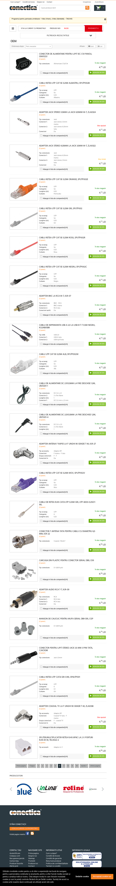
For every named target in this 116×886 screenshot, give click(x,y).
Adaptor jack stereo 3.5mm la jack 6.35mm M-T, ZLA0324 (67, 112)
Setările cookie (82, 876)
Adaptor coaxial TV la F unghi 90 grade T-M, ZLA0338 (66, 706)
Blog (66, 28)
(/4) (55, 73)
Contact (49, 2)
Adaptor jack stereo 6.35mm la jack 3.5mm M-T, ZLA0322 (67, 146)
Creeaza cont (15, 856)
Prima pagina (21, 766)
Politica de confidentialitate (57, 863)
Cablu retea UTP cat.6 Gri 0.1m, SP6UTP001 (59, 677)
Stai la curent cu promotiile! (33, 28)
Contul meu (14, 861)
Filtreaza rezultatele (58, 35)
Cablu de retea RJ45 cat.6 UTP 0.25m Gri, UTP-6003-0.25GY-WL (67, 503)
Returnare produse (53, 861)
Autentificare (15, 853)
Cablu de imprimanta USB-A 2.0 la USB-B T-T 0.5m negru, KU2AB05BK (67, 326)
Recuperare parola (17, 858)
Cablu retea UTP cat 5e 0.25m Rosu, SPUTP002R (62, 237)
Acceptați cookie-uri (102, 876)
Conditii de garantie (54, 858)
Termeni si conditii (53, 866)
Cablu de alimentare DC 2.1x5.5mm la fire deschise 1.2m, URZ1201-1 (67, 385)
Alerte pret (14, 866)
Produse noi (55, 28)
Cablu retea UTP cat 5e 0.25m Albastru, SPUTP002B (64, 83)
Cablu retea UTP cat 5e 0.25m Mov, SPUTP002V (62, 473)
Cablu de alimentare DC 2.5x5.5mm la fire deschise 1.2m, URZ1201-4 (67, 416)
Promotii (93, 28)
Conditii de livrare (29, 2)
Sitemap (31, 858)
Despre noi (40, 2)
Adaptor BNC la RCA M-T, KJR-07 (55, 296)
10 (77, 766)
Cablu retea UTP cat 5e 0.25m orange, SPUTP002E (63, 179)
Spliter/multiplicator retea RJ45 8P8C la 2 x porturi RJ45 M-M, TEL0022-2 (66, 739)
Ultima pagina (95, 766)
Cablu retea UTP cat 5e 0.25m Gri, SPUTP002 (60, 208)
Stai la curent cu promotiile (24, 828)
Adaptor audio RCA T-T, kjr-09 (54, 589)
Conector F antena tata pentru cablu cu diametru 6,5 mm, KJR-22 (67, 533)
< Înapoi (32, 766)
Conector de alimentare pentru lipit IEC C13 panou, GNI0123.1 (65, 55)
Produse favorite (16, 863)
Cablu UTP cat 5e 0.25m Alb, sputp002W (58, 354)
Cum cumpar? (15, 2)
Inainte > (84, 766)
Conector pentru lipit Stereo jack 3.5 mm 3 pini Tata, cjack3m (66, 649)
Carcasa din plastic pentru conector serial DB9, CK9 (66, 560)
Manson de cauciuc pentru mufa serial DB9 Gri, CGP (66, 619)
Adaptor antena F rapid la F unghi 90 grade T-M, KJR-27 (67, 444)
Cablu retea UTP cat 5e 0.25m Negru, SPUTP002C (63, 267)
